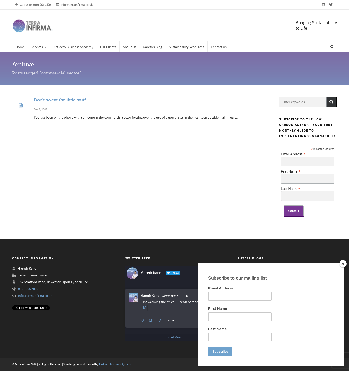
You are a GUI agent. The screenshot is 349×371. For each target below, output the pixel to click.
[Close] (343, 263)
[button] (331, 102)
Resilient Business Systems (115, 364)
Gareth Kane (150, 296)
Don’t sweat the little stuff (60, 100)
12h (185, 296)
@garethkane (170, 296)
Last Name (290, 188)
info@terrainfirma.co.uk (74, 5)
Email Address (293, 154)
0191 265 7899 (28, 289)
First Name (291, 171)
